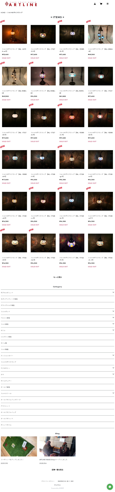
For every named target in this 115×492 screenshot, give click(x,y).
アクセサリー (5, 368)
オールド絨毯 (5, 387)
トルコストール (6, 393)
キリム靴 (4, 343)
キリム (3, 330)
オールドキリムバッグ (8, 412)
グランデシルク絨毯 (8, 305)
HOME (3, 13)
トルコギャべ (5, 312)
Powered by (57, 488)
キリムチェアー (6, 381)
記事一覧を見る (57, 470)
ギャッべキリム (6, 425)
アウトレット (5, 406)
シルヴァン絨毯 (6, 337)
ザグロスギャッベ (7, 293)
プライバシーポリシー (48, 481)
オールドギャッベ (7, 419)
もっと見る (57, 277)
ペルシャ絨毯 (5, 318)
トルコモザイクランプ (8, 362)
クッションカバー (7, 356)
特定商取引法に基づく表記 (66, 481)
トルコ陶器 (4, 349)
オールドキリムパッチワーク (11, 400)
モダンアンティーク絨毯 (9, 299)
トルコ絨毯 (4, 324)
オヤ (2, 375)
